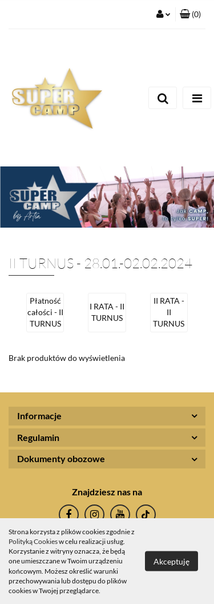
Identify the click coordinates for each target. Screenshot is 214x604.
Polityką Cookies (33, 541)
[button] (190, 14)
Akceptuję (171, 561)
